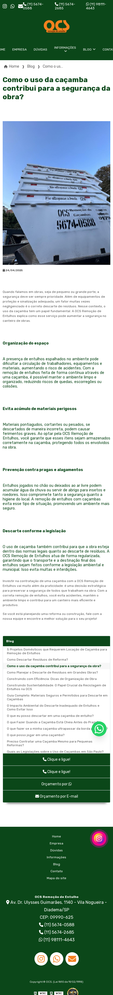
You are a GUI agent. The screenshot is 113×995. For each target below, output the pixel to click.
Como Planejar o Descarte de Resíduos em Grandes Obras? (52, 672)
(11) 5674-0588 (33, 6)
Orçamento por (56, 784)
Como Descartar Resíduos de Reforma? (37, 659)
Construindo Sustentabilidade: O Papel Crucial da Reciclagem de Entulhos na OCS (56, 687)
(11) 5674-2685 (65, 6)
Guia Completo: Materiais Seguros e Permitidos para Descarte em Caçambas (57, 697)
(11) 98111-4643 (96, 6)
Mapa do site (56, 878)
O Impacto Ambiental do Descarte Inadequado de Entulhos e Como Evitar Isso (53, 707)
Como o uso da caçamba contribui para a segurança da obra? (54, 666)
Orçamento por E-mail (56, 796)
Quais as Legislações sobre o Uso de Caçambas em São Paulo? (55, 751)
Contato (56, 871)
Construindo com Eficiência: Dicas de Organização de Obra (52, 679)
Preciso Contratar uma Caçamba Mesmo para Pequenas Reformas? (49, 743)
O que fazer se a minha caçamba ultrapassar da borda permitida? (57, 728)
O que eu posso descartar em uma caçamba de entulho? (50, 716)
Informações (65, 47)
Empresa (19, 49)
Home (56, 836)
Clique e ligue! (56, 759)
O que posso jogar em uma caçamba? (35, 735)
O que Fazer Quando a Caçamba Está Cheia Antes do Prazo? (52, 722)
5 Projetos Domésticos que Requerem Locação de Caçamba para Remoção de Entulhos (57, 651)
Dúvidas (40, 49)
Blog (87, 49)
